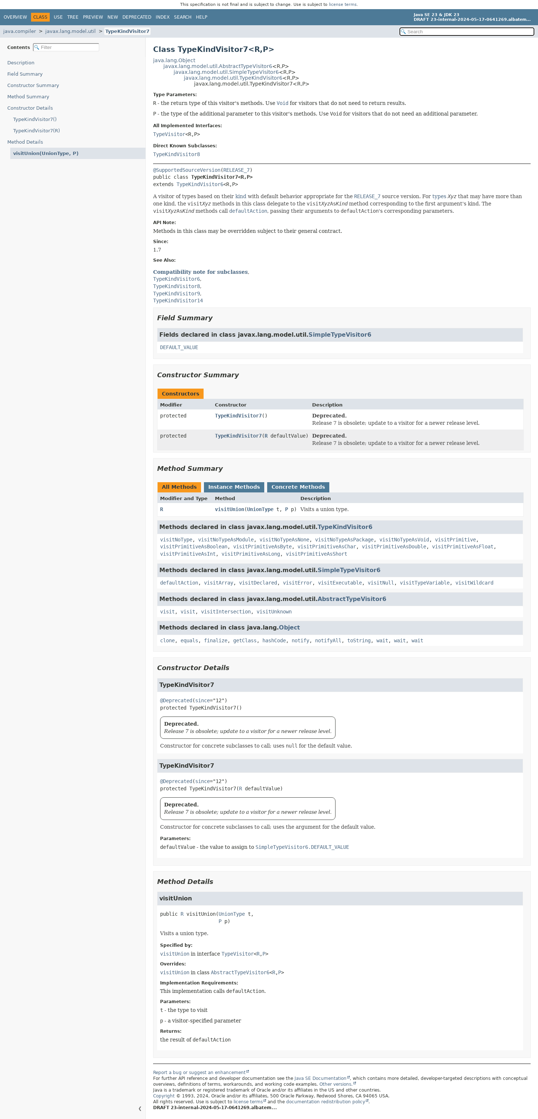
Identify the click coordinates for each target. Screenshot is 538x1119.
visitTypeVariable (425, 583)
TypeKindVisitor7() (35, 119)
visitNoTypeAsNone (284, 540)
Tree (73, 17)
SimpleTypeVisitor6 (339, 334)
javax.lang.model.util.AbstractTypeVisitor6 (217, 66)
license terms (343, 4)
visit (167, 612)
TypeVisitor (169, 134)
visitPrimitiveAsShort (316, 554)
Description (20, 62)
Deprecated (136, 17)
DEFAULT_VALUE (179, 347)
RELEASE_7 (236, 170)
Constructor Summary (33, 85)
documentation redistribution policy (325, 1101)
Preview (93, 17)
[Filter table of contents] (66, 47)
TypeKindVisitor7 (127, 31)
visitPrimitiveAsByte (262, 546)
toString (359, 640)
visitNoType (176, 540)
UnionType (260, 509)
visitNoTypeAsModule (226, 540)
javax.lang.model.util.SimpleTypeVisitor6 (226, 72)
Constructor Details (30, 108)
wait (382, 640)
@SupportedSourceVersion (186, 170)
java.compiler (19, 31)
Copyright (164, 1096)
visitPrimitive (455, 540)
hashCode (274, 640)
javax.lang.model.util (70, 31)
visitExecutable (340, 583)
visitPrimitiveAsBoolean (193, 546)
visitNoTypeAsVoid (404, 540)
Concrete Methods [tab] (298, 487)
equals (189, 640)
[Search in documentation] (466, 31)
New (112, 17)
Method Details (25, 142)
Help (201, 17)
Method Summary (28, 96)
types (439, 196)
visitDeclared (258, 583)
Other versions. (336, 1084)
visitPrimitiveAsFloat (462, 546)
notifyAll (328, 640)
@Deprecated (176, 700)
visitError (297, 583)
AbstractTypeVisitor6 (352, 599)
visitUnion (229, 509)
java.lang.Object (174, 60)
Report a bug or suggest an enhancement (199, 1072)
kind (240, 196)
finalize (215, 640)
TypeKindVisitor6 (200, 184)
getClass (245, 640)
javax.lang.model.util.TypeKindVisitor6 (233, 78)
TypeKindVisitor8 (176, 154)
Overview (15, 17)
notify (300, 640)
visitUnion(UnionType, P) (46, 153)
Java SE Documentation (320, 1078)
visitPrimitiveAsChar (327, 546)
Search (183, 17)
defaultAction (179, 583)
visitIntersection (226, 612)
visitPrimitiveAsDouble (394, 546)
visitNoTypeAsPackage (344, 540)
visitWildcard (474, 583)
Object (289, 627)
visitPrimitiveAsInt (188, 554)
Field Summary (25, 74)
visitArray (218, 583)
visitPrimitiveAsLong (250, 554)
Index (163, 17)
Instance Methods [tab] (234, 487)
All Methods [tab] (179, 487)
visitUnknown (274, 612)
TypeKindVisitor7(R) (36, 130)
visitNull (381, 583)
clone (167, 640)
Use (58, 17)
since (202, 700)
